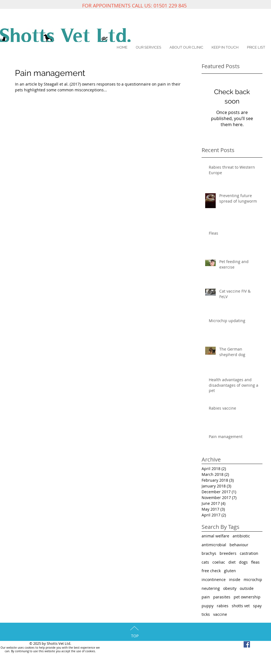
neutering (211, 588)
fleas (255, 562)
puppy (207, 605)
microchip (253, 579)
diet (232, 562)
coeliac (218, 562)
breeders (228, 553)
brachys (209, 553)
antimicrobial (214, 544)
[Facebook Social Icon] (247, 644)
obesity (229, 588)
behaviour (239, 544)
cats (205, 562)
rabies (222, 605)
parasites (221, 597)
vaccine (220, 614)
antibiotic (241, 536)
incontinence (214, 579)
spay (257, 605)
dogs (243, 562)
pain (206, 597)
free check (211, 570)
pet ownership (247, 597)
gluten (230, 570)
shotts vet (241, 605)
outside (247, 588)
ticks (206, 614)
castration (249, 553)
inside (234, 579)
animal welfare (215, 536)
